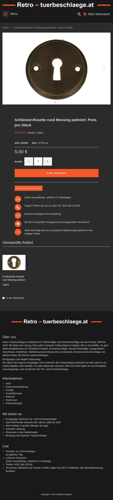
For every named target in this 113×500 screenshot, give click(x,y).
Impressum (11, 400)
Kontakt (9, 390)
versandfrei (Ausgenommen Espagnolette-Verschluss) (61, 222)
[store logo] (56, 5)
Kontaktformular (14, 393)
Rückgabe (39, 214)
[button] (104, 68)
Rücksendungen (14, 403)
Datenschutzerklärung (17, 386)
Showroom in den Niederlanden (22, 432)
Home (5, 27)
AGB (8, 383)
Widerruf (10, 396)
